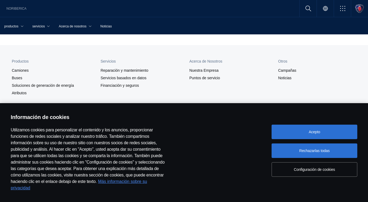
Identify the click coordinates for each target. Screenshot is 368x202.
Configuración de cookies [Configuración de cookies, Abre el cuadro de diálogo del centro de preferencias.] (314, 169)
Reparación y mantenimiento (124, 70)
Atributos (19, 93)
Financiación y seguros (120, 85)
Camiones (20, 70)
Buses (17, 78)
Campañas (287, 70)
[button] (342, 8)
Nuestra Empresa (204, 70)
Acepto (314, 132)
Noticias (285, 78)
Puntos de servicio (204, 78)
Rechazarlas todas (314, 151)
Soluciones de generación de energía (43, 85)
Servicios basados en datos (124, 78)
